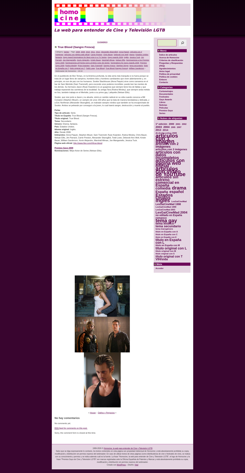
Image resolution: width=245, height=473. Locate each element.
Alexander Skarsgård (109, 52)
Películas (163, 108)
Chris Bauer (108, 55)
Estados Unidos (142, 55)
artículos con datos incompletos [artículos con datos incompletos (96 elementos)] (168, 155)
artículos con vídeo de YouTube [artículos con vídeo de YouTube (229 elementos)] (170, 171)
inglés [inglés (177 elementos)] (163, 200)
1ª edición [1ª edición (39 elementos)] (161, 124)
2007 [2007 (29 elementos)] (179, 127)
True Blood (100, 68)
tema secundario (136, 66)
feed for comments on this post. (71, 428)
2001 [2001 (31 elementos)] (178, 124)
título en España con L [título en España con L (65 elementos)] (168, 241)
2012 (98, 52)
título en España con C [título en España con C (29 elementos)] (166, 234)
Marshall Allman (108, 60)
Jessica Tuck (135, 57)
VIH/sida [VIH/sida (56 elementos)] (162, 259)
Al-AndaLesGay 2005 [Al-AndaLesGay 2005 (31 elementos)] (166, 133)
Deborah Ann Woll (121, 55)
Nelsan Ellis (120, 60)
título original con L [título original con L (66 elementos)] (171, 248)
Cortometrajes (166, 91)
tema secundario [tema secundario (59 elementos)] (168, 226)
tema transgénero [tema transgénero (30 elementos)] (164, 229)
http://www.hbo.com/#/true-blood (87, 143)
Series (162, 113)
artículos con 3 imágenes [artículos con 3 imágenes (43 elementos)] (171, 149)
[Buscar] (182, 42)
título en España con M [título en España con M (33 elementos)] (168, 245)
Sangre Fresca (109, 66)
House (93, 413)
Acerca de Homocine (169, 57)
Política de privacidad (169, 74)
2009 (83, 52)
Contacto (163, 82)
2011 (93, 52)
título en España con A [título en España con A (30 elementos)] (167, 232)
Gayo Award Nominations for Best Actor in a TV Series (85, 57)
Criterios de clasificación (171, 60)
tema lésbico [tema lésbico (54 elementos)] (165, 223)
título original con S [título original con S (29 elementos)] (165, 254)
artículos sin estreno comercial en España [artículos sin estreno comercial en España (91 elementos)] (167, 181)
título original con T (77, 68)
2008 (78, 52)
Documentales (166, 94)
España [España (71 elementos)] (162, 191)
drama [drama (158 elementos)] (179, 188)
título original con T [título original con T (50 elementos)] (169, 256)
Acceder (159, 268)
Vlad (136, 465)
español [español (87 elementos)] (176, 191)
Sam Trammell (96, 66)
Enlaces (163, 79)
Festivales (164, 97)
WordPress (121, 465)
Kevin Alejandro (83, 60)
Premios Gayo (166, 110)
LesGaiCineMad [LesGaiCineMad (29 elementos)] (179, 201)
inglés (126, 57)
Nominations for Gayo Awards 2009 (125, 63)
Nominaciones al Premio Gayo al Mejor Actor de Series (87, 63)
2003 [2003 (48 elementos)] (159, 127)
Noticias (163, 105)
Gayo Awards (165, 99)
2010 (88, 52)
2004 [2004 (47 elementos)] (166, 127)
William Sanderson (136, 68)
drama (131, 55)
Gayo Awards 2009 (115, 57)
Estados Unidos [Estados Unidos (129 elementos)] (164, 196)
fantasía (58, 57)
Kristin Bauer (96, 60)
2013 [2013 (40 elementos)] (158, 130)
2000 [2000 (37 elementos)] (171, 124)
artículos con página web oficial (76, 55)
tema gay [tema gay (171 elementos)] (166, 220)
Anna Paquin (124, 52)
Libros (162, 102)
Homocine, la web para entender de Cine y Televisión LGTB (128, 448)
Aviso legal (164, 71)
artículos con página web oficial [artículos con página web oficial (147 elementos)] (170, 163)
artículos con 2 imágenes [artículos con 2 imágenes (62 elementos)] (167, 145)
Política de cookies (168, 77)
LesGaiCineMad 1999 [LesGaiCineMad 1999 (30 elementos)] (166, 207)
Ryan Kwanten (84, 66)
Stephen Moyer (122, 66)
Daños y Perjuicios (106, 413)
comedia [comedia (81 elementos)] (163, 188)
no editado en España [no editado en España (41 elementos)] (169, 215)
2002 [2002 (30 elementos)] (184, 124)
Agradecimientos (167, 68)
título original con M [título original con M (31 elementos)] (166, 251)
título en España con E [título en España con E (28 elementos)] (166, 237)
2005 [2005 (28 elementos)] (173, 127)
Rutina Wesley (71, 66)
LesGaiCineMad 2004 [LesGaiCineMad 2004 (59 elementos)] (171, 212)
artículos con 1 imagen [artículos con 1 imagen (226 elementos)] (167, 138)
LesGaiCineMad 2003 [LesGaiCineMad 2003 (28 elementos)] (165, 210)
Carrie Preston (96, 55)
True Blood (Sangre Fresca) (76, 47)
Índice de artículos (168, 55)
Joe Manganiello (69, 60)
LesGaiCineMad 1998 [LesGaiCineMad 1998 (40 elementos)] (168, 204)
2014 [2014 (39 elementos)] (165, 130)
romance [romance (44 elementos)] (161, 218)
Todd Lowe (90, 68)
